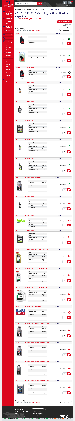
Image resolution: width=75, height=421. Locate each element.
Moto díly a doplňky (9, 65)
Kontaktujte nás (8, 82)
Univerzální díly (7, 31)
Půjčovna (8, 72)
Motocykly (7, 18)
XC (33, 9)
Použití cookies (36, 411)
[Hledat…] (26, 3)
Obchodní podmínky (37, 408)
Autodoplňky (8, 35)
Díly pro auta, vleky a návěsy (9, 47)
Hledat (40, 3)
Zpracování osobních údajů (39, 410)
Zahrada (8, 75)
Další (33, 30)
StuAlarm (7, 52)
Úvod (16, 9)
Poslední (38, 30)
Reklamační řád (36, 415)
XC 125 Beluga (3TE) (41, 9)
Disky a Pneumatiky (8, 42)
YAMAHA (29, 9)
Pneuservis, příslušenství (8, 61)
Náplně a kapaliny (7, 22)
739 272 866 (22, 417)
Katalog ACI (8, 26)
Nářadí (6, 38)
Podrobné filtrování (64, 21)
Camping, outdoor (7, 56)
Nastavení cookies (37, 413)
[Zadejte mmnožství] (64, 43)
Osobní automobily (8, 13)
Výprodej (8, 69)
